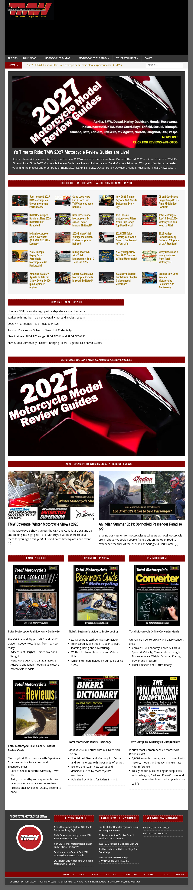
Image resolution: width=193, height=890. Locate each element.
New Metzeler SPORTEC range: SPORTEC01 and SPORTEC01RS (47, 336)
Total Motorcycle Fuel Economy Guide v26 (34, 631)
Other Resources (126, 58)
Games (148, 58)
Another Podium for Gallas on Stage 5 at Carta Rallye (40, 330)
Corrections (130, 874)
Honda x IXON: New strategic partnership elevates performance (46, 311)
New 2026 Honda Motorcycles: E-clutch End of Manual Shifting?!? (73, 845)
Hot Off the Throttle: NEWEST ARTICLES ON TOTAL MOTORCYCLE (96, 183)
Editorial (111, 874)
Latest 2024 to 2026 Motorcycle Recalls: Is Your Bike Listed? (82, 277)
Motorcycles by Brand (93, 58)
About (83, 874)
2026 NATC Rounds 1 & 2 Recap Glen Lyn (33, 323)
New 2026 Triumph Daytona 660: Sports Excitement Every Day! (73, 829)
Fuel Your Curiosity (74, 818)
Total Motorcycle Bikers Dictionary (89, 742)
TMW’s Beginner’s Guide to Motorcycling (93, 631)
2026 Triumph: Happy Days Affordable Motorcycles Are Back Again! (38, 259)
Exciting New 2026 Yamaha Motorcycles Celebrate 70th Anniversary (168, 280)
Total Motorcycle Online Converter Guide (154, 631)
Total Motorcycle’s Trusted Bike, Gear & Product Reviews (96, 464)
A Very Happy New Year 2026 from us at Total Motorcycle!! (126, 255)
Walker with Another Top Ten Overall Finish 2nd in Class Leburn (46, 317)
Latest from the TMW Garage (118, 818)
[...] (175, 167)
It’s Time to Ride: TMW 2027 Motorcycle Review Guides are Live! (70, 152)
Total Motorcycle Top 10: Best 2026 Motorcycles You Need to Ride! (71, 854)
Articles (12, 58)
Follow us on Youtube (155, 833)
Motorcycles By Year (57, 58)
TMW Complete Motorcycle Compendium (154, 742)
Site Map (180, 874)
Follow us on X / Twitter (156, 827)
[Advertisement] (121, 28)
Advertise (68, 874)
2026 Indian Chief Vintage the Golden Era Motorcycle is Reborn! (73, 862)
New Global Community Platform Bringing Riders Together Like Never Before (55, 342)
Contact (165, 874)
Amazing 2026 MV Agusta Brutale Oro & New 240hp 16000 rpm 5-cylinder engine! (40, 280)
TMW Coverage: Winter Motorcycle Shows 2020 (43, 524)
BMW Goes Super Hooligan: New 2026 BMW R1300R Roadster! (72, 837)
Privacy (96, 874)
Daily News (29, 58)
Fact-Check (148, 874)
